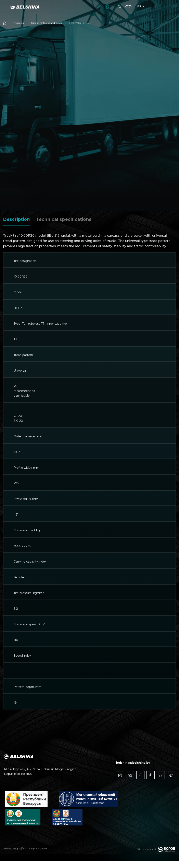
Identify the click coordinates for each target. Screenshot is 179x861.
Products (19, 22)
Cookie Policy (15, 850)
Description (16, 219)
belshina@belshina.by (133, 762)
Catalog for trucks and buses (50, 22)
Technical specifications (63, 219)
